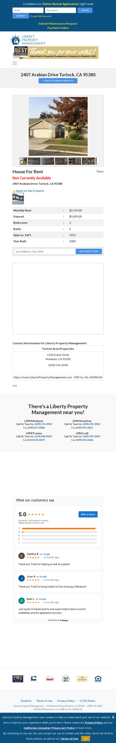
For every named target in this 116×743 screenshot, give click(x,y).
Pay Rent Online (58, 27)
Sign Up (20, 15)
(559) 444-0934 (43, 436)
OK (85, 738)
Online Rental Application (60, 4)
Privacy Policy (66, 700)
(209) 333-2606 (84, 439)
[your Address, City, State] (45, 251)
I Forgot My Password (40, 16)
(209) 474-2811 (84, 427)
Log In (85, 10)
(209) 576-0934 (43, 423)
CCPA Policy (87, 700)
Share (100, 171)
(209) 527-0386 (36, 427)
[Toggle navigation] (15, 63)
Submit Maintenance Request (58, 23)
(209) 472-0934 (91, 423)
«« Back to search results (58, 80)
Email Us (26, 700)
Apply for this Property (30, 190)
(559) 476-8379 (36, 439)
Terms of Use (44, 700)
